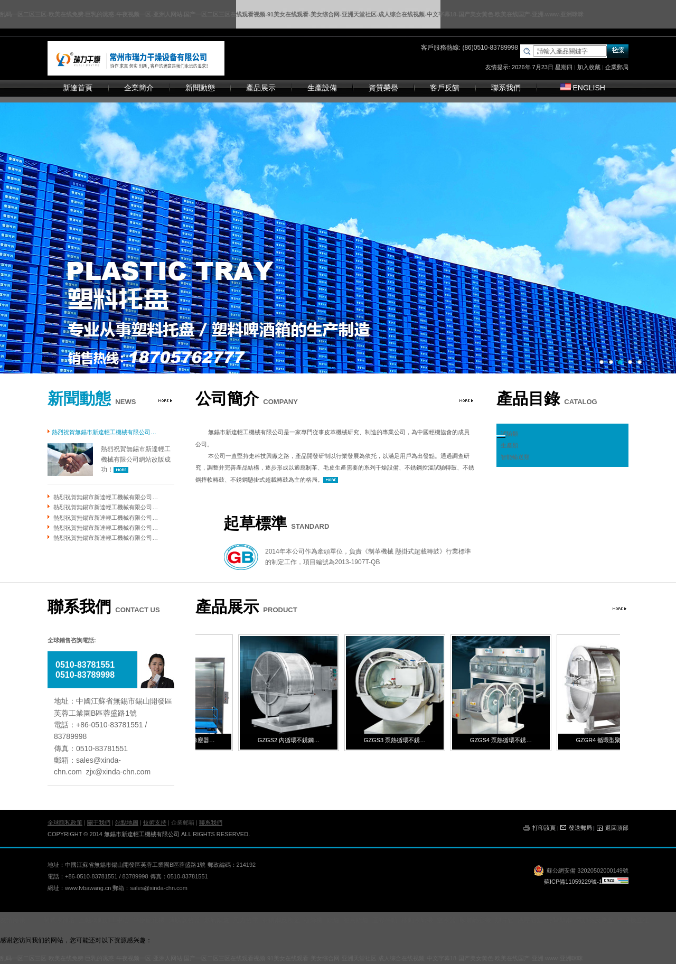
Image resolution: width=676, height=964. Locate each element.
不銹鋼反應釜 (281, 920)
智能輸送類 (515, 457)
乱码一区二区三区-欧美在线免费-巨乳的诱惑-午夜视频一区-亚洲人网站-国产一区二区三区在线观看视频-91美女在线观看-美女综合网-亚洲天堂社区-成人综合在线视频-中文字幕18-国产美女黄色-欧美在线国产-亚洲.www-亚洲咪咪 (292, 14)
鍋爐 (333, 920)
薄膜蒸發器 (184, 920)
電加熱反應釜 (595, 920)
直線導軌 (385, 920)
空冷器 (446, 920)
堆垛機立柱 (633, 920)
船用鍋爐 (356, 920)
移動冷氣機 (417, 920)
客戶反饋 (444, 87)
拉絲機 (313, 920)
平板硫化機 (149, 920)
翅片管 (504, 920)
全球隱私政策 (65, 822)
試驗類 (509, 433)
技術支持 (154, 822)
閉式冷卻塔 (59, 920)
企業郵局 (616, 67)
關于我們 (98, 822)
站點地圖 (126, 822)
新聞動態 (200, 87)
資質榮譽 (383, 87)
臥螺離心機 (475, 920)
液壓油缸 (530, 920)
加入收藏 (588, 67)
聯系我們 (506, 87)
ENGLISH (582, 87)
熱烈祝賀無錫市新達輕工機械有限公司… (105, 497)
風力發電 (245, 920)
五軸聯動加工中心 (104, 920)
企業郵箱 (182, 822)
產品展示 (261, 87)
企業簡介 (139, 87)
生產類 (509, 445)
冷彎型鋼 (559, 920)
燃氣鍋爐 (216, 920)
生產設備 (322, 87)
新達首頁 (77, 87)
